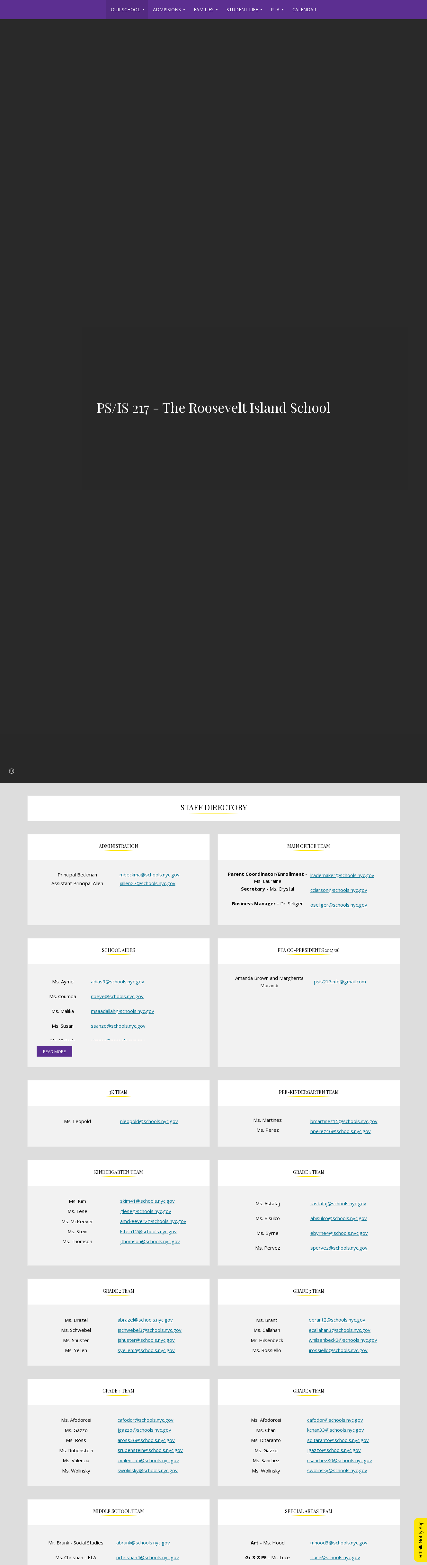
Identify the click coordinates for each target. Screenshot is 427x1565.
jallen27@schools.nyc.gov (147, 883)
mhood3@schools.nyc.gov (339, 1542)
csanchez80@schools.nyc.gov (339, 1460)
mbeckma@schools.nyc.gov (150, 874)
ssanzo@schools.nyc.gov (118, 1026)
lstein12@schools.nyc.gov (148, 1231)
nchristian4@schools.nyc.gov (147, 1557)
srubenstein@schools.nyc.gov (150, 1450)
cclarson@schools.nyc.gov (338, 890)
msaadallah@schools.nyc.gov (122, 1011)
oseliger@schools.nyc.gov (338, 904)
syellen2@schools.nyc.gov (146, 1350)
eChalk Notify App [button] (420, 1540)
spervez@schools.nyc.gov (339, 1247)
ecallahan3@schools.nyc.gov (339, 1330)
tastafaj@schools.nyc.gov (338, 1203)
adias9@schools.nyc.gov (117, 981)
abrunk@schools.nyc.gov (143, 1542)
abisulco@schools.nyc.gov (338, 1218)
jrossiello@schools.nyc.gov (338, 1350)
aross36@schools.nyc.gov (146, 1440)
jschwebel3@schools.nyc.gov (150, 1330)
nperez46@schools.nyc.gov (340, 1131)
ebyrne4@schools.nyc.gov (339, 1233)
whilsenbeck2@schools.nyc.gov (343, 1340)
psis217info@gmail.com (340, 981)
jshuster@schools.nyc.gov (146, 1340)
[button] (11, 771)
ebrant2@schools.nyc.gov (337, 1319)
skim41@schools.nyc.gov (147, 1201)
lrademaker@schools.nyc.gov (342, 875)
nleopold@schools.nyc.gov (149, 1121)
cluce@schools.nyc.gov (335, 1557)
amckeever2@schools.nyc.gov (153, 1221)
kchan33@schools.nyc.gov (335, 1430)
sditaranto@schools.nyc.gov (338, 1440)
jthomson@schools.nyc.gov (150, 1241)
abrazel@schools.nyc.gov (145, 1319)
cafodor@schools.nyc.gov (145, 1420)
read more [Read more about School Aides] (54, 1051)
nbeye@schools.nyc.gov (117, 996)
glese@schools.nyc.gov (145, 1211)
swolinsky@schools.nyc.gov (148, 1470)
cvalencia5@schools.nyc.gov (148, 1460)
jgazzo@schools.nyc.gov (144, 1430)
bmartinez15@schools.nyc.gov (344, 1121)
